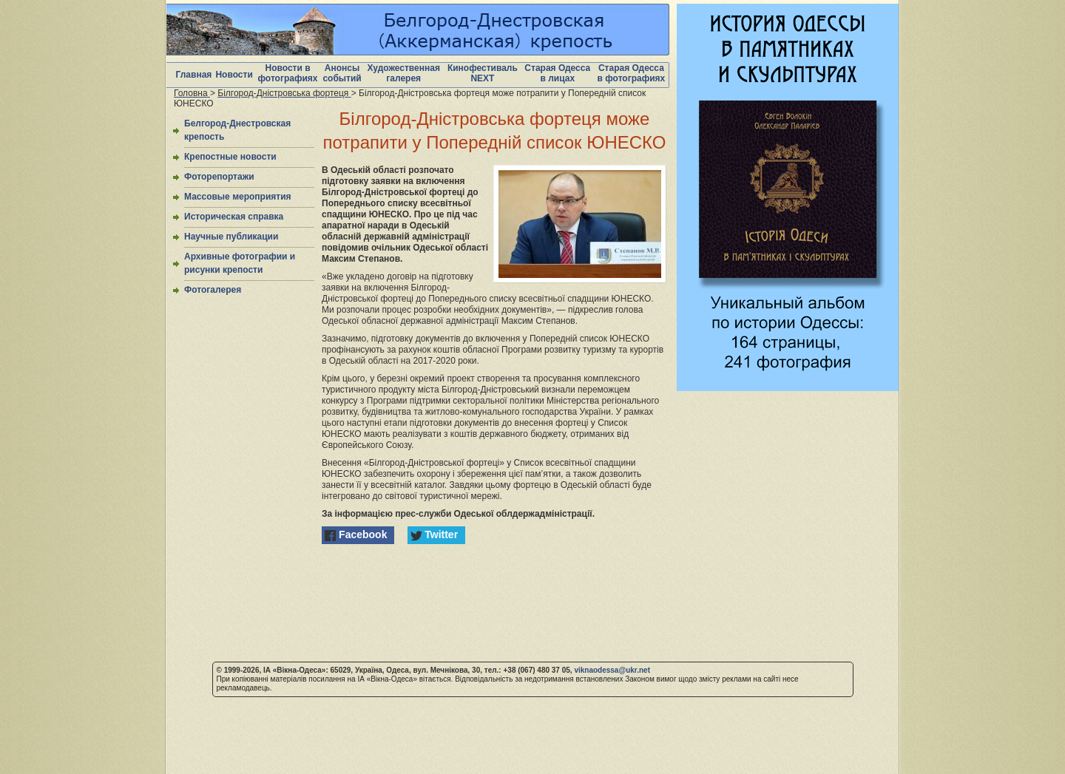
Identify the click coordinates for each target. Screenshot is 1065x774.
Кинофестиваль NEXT (482, 73)
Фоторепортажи (219, 177)
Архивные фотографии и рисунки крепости (239, 263)
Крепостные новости (230, 157)
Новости (233, 74)
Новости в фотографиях (288, 73)
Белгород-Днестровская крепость (237, 130)
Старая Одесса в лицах (557, 73)
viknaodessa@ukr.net (612, 670)
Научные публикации (231, 236)
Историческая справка (233, 216)
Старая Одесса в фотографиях (632, 73)
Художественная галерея (403, 73)
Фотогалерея (212, 290)
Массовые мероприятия (237, 196)
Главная (194, 74)
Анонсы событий (341, 73)
